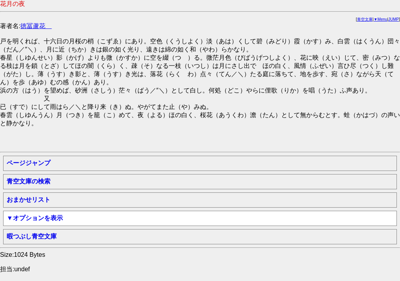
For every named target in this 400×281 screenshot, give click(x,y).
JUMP (393, 19)
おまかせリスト (28, 199)
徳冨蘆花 (36, 26)
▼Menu (380, 19)
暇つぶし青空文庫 (32, 236)
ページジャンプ (28, 163)
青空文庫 (365, 19)
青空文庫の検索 (28, 181)
